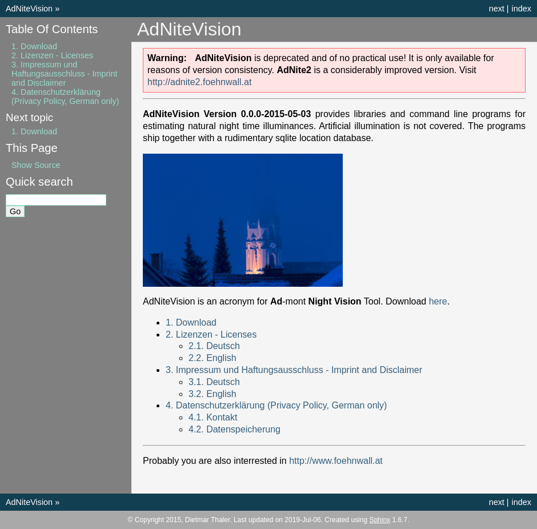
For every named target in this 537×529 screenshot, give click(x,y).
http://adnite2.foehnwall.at (199, 82)
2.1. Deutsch (214, 346)
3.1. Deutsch (214, 382)
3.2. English (213, 394)
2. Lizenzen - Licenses (211, 334)
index (521, 8)
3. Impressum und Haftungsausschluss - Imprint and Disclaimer (294, 370)
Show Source (36, 165)
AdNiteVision (29, 8)
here (438, 301)
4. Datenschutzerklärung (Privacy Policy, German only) (276, 405)
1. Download (191, 322)
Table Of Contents (52, 29)
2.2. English (213, 358)
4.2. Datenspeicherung (234, 429)
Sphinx (379, 520)
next (496, 8)
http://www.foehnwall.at (336, 461)
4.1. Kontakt (213, 417)
